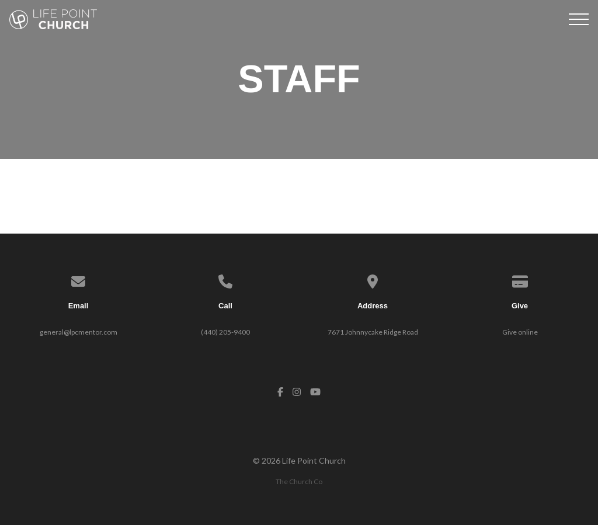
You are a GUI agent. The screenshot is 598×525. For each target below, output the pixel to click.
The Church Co (299, 481)
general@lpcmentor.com (78, 332)
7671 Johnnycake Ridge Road (373, 332)
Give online (520, 332)
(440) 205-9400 (225, 332)
